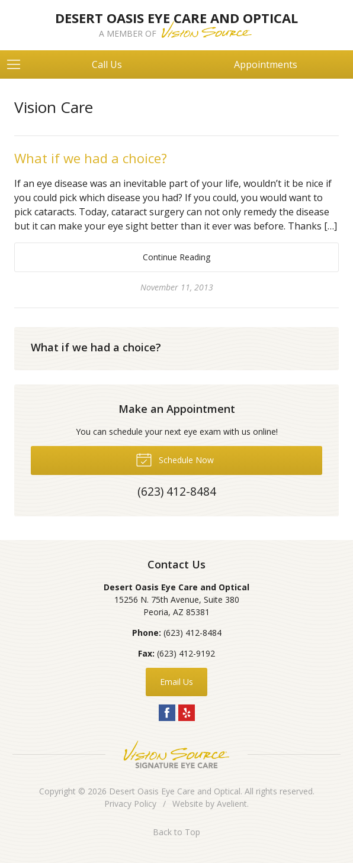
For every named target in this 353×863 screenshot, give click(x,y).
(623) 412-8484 (192, 632)
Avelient (232, 803)
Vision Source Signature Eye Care (176, 754)
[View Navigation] (18, 64)
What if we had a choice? (90, 158)
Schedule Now (175, 459)
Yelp (186, 712)
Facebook (167, 712)
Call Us (107, 64)
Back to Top (176, 832)
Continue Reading (176, 257)
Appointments (265, 64)
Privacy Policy (130, 803)
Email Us (176, 681)
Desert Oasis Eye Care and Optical (174, 791)
